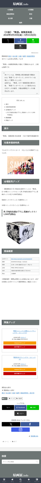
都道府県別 (31, 56)
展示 (7, 104)
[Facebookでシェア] (20, 40)
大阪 (20, 56)
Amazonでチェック (19, 343)
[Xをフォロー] (11, 424)
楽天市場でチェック (19, 347)
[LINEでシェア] (33, 40)
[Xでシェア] (8, 40)
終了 (4, 398)
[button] (20, 46)
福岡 (24, 56)
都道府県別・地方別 (27, 393)
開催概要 (8, 117)
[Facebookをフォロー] (30, 424)
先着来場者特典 (11, 107)
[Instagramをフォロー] (20, 429)
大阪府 (19, 398)
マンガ (12, 398)
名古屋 (15, 56)
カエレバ (23, 364)
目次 (18, 100)
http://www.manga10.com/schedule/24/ (21, 258)
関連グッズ (9, 120)
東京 (9, 56)
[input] (20, 462)
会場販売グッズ (11, 110)
